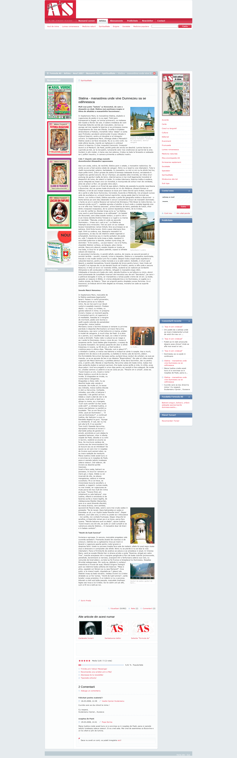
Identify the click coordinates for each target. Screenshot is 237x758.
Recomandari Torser (170, 421)
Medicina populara (141, 26)
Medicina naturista (169, 154)
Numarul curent (86, 21)
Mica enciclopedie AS (171, 158)
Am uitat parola (183, 213)
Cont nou (168, 213)
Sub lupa (165, 183)
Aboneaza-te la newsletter (92, 675)
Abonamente (116, 21)
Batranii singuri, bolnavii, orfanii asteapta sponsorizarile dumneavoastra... (175, 405)
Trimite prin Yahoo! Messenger (94, 669)
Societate (166, 166)
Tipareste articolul (88, 678)
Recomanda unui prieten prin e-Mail (96, 672)
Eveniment (166, 141)
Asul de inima (53, 26)
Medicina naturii (89, 26)
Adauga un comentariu (91, 691)
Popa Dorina (107, 722)
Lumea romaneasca (70, 26)
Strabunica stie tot (170, 179)
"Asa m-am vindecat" (173, 327)
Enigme (116, 26)
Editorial (165, 137)
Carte (164, 124)
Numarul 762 (93, 73)
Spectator (166, 171)
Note (134, 608)
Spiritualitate (104, 26)
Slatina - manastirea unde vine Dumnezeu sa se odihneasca (175, 363)
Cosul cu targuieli (169, 128)
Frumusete (166, 145)
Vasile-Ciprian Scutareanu (113, 701)
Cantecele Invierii (90, 629)
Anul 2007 (78, 73)
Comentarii (149, 608)
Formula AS (56, 73)
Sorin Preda (86, 601)
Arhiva (102, 21)
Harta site (181, 755)
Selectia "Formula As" (143, 629)
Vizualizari (118, 608)
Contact (161, 21)
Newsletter (147, 21)
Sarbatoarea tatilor (117, 629)
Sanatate (126, 26)
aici (119, 740)
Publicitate (132, 21)
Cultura (165, 133)
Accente (165, 120)
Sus (188, 755)
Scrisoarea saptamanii (171, 162)
